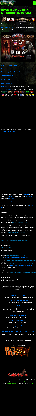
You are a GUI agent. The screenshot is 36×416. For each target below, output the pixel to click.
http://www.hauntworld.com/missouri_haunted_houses (18, 331)
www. (11, 315)
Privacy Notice (25, 381)
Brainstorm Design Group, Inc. (12, 383)
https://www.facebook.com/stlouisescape (11, 269)
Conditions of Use (18, 381)
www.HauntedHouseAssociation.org (18, 300)
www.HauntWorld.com (7, 27)
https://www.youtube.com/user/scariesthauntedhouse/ (14, 240)
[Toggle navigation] (34, 3)
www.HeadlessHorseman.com (18, 320)
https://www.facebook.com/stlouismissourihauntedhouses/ (21, 260)
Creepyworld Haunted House (9, 69)
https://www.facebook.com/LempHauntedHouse (22, 265)
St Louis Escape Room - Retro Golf (10, 72)
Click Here (26, 194)
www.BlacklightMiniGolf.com (18, 306)
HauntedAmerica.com (19, 315)
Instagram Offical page (7, 83)
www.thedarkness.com (6, 247)
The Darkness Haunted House (9, 65)
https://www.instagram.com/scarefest (15, 255)
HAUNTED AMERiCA (6, 89)
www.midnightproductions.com (18, 326)
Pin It (20, 366)
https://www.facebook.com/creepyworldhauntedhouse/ (22, 272)
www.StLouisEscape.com (8, 131)
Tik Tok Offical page (6, 79)
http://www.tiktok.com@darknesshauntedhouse (16, 257)
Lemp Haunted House (7, 75)
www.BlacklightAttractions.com (19, 222)
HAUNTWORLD (4, 86)
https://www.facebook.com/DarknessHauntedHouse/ (20, 264)
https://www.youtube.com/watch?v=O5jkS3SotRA (19, 232)
